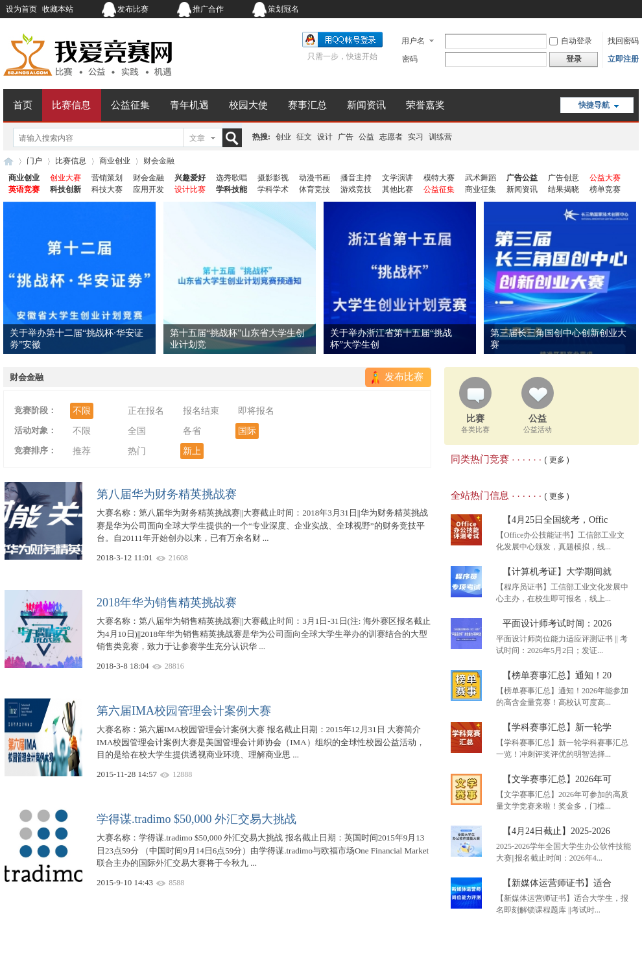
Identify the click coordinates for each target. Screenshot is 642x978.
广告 (345, 136)
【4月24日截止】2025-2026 (556, 831)
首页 (22, 105)
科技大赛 (107, 189)
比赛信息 (71, 105)
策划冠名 (283, 9)
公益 (366, 136)
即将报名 (256, 411)
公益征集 (130, 105)
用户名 (413, 40)
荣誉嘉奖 (425, 105)
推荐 (82, 451)
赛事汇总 (307, 105)
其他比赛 (397, 189)
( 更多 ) (556, 459)
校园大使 (248, 105)
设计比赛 (190, 189)
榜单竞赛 (605, 189)
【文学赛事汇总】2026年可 (557, 779)
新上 (192, 451)
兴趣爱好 (190, 177)
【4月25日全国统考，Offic (555, 520)
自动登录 (570, 40)
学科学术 (273, 189)
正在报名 (146, 411)
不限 (82, 411)
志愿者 (391, 136)
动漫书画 (314, 177)
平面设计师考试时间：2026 (557, 623)
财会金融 (148, 177)
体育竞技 (314, 189)
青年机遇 (189, 105)
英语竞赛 (24, 189)
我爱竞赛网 (8, 161)
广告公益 (522, 177)
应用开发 (148, 189)
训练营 (440, 136)
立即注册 (623, 59)
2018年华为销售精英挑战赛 (167, 602)
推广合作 (208, 9)
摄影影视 (273, 177)
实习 (415, 136)
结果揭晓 (563, 189)
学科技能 (231, 189)
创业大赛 (65, 177)
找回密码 (623, 40)
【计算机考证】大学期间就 (557, 572)
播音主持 (356, 177)
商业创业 (114, 160)
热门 (137, 451)
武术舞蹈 (480, 177)
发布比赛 (133, 9)
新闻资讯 (366, 105)
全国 (137, 431)
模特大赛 (439, 177)
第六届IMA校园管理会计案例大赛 (184, 710)
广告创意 (563, 177)
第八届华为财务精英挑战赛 (167, 494)
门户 (34, 160)
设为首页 (21, 9)
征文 (304, 136)
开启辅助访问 (557, 9)
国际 (247, 431)
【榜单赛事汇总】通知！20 (557, 675)
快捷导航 (594, 105)
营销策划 (107, 177)
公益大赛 (605, 177)
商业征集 (480, 189)
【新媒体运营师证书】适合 (557, 883)
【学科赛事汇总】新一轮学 (557, 727)
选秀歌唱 (231, 177)
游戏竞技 (356, 189)
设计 (325, 136)
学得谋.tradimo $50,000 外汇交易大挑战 (196, 819)
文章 (197, 138)
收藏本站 (57, 9)
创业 (283, 136)
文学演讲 (397, 177)
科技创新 (65, 189)
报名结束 (201, 411)
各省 (192, 431)
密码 (410, 59)
